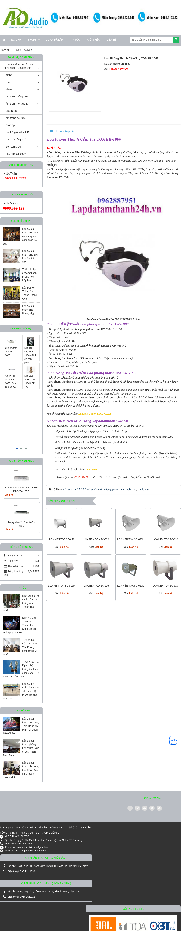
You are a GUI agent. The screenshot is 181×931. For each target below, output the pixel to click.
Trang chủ (12, 39)
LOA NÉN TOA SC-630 (165, 539)
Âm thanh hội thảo (16, 118)
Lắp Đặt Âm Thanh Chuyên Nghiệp (44, 827)
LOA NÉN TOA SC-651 (61, 539)
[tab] (63, 131)
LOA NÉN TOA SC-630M (130, 539)
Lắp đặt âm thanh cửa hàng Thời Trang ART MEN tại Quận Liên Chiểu (21, 726)
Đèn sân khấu (13, 146)
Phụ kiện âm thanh (16, 153)
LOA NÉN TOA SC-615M (61, 585)
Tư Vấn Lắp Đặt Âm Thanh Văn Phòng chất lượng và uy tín (20, 647)
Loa (8, 82)
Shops (32, 39)
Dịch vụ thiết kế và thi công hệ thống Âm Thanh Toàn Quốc (21, 603)
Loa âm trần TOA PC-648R (11, 352)
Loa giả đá (11, 110)
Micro (9, 89)
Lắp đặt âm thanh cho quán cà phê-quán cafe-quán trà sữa (21, 236)
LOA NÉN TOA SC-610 (165, 585)
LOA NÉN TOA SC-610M (130, 585)
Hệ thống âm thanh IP (18, 132)
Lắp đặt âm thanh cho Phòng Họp (28, 310)
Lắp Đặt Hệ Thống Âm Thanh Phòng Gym (29, 293)
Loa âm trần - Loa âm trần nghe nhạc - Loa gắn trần (19, 66)
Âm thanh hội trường (17, 103)
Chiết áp (10, 125)
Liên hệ (111, 39)
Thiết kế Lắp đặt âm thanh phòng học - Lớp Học (29, 275)
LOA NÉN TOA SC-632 (96, 539)
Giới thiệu (93, 39)
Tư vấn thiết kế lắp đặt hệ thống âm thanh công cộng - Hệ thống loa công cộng (21, 669)
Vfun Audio (85, 827)
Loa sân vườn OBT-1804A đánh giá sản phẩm (30, 355)
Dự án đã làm (54, 39)
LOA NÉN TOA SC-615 (96, 585)
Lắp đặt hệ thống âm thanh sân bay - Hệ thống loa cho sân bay (21, 691)
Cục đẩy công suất (16, 139)
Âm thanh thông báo (17, 96)
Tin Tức (75, 39)
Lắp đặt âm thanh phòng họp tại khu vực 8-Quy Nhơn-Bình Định (21, 748)
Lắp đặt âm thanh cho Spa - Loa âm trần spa (31, 256)
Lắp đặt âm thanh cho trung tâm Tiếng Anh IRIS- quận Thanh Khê (21, 770)
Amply (9, 75)
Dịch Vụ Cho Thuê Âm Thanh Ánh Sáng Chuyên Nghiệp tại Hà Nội (20, 625)
